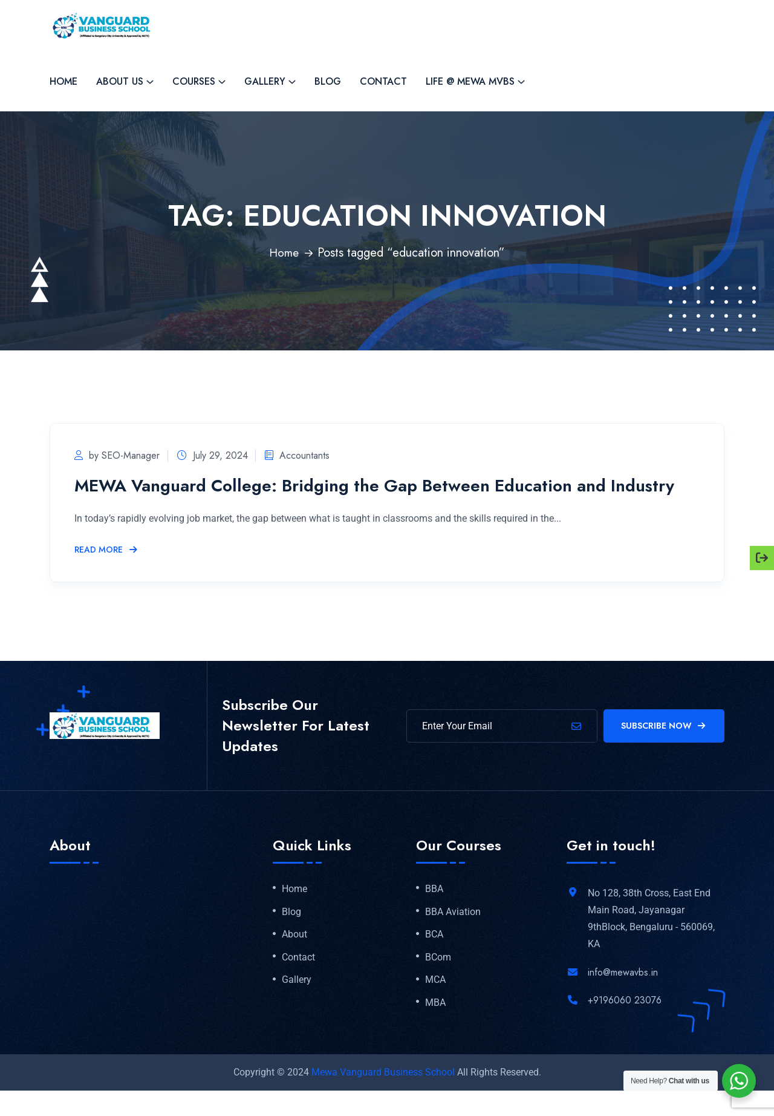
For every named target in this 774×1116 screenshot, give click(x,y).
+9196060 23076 (625, 1022)
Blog (327, 81)
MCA (435, 1004)
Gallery (264, 81)
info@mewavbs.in (623, 994)
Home (63, 81)
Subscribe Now (664, 747)
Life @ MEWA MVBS (470, 81)
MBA (435, 1028)
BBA (434, 910)
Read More (106, 572)
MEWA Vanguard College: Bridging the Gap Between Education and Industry (357, 496)
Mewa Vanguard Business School (383, 1097)
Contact (383, 81)
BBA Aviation (453, 934)
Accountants (305, 455)
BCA (434, 957)
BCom (438, 981)
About (294, 957)
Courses (193, 81)
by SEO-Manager (117, 455)
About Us (119, 81)
